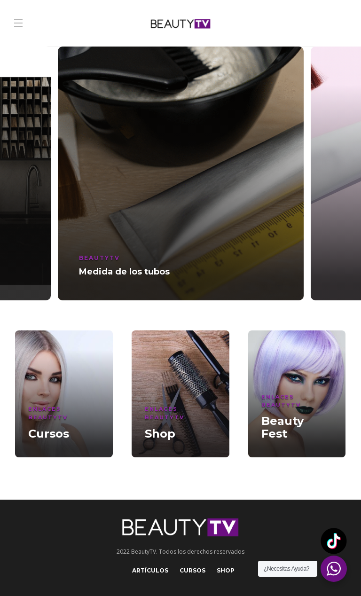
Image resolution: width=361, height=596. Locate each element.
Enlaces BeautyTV (48, 413)
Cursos (192, 570)
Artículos (150, 570)
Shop (226, 570)
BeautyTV (99, 257)
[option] (181, 173)
